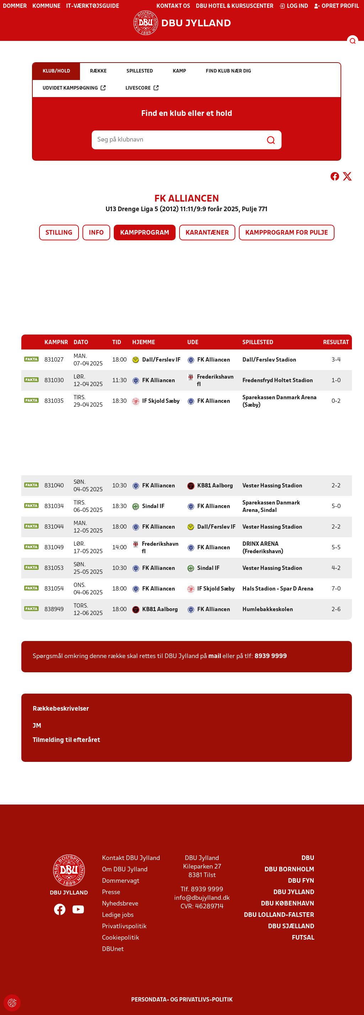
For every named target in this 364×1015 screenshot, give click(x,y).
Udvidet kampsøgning (74, 88)
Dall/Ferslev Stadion (269, 359)
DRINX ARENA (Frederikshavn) (262, 547)
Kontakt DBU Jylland (131, 858)
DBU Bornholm (289, 869)
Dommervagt (120, 881)
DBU (307, 858)
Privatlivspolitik (124, 926)
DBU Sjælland (291, 926)
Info (96, 233)
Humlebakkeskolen (267, 609)
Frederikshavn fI (215, 380)
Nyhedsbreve (120, 904)
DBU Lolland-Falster (279, 915)
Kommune (46, 6)
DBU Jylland (293, 892)
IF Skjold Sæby (161, 401)
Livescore (142, 88)
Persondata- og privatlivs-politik (182, 999)
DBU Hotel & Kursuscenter (234, 6)
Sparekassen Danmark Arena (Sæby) (279, 401)
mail (214, 656)
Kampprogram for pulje (286, 233)
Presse (111, 892)
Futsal (303, 938)
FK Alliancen (213, 359)
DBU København (287, 904)
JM (37, 726)
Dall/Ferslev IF (161, 359)
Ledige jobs (118, 915)
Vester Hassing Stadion (272, 485)
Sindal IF (153, 506)
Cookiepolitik (120, 938)
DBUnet (113, 949)
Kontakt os (173, 6)
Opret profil (336, 6)
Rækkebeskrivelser (61, 709)
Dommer (15, 6)
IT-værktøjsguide (92, 6)
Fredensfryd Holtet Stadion (277, 380)
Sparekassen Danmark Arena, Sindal (271, 506)
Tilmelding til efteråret (66, 740)
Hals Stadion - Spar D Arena (278, 588)
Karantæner (207, 233)
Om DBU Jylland (125, 869)
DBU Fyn (301, 881)
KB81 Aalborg (215, 485)
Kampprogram (144, 233)
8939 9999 (271, 656)
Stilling (59, 233)
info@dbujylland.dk (202, 898)
